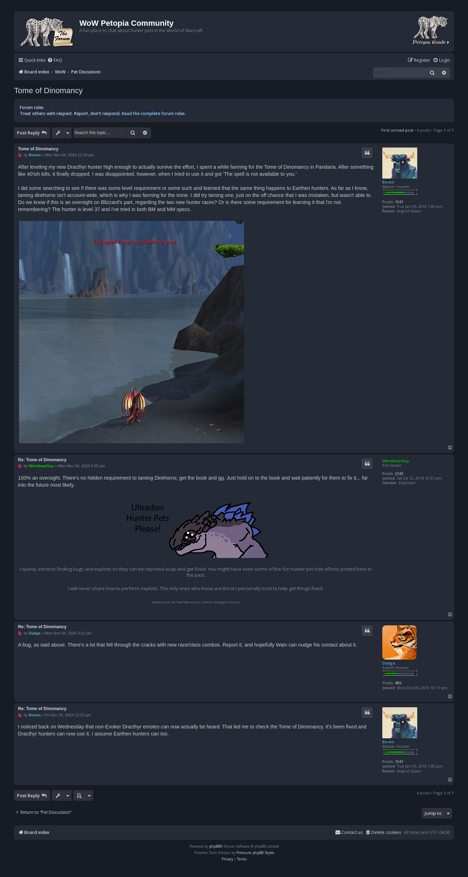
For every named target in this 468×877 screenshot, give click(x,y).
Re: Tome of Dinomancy (42, 459)
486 (398, 682)
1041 (399, 201)
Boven (388, 182)
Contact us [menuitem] (349, 832)
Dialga (388, 663)
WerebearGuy (395, 460)
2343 (399, 473)
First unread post (397, 130)
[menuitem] (54, 60)
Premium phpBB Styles (255, 852)
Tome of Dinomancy (48, 90)
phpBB (214, 846)
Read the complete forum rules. (154, 113)
